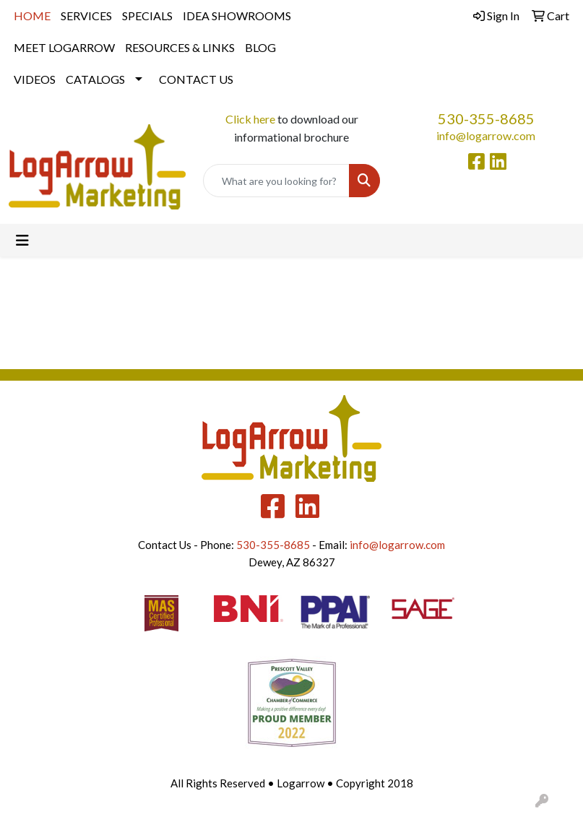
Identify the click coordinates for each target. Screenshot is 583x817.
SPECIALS (147, 15)
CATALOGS (95, 79)
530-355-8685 (486, 118)
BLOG (260, 47)
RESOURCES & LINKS (180, 47)
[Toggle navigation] (22, 240)
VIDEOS (35, 79)
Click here (250, 119)
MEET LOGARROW (64, 47)
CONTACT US (196, 79)
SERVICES (86, 15)
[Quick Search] (276, 180)
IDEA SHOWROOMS (237, 15)
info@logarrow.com (485, 135)
